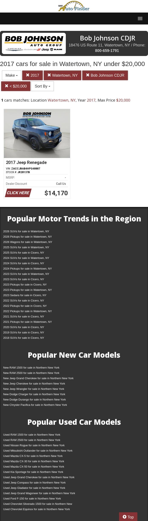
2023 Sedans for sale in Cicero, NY (24, 295)
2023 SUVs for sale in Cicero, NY (23, 279)
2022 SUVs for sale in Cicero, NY (23, 300)
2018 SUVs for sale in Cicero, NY (23, 337)
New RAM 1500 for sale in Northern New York (31, 367)
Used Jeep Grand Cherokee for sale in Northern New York (39, 477)
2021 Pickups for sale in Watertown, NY (27, 321)
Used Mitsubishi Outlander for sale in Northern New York (37, 450)
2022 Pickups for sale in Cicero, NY (25, 305)
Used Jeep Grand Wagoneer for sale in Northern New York (39, 493)
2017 (32, 75)
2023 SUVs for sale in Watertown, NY (26, 274)
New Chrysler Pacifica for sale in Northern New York (35, 404)
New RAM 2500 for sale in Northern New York (31, 373)
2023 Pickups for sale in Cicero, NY (25, 284)
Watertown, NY (62, 75)
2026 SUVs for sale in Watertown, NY (26, 231)
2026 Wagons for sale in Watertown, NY (27, 242)
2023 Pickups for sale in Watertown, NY (27, 289)
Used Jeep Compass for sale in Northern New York (34, 482)
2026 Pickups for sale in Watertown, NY (27, 236)
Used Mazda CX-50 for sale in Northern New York (33, 466)
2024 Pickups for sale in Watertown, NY (27, 268)
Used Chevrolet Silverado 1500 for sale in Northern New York (37, 504)
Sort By (42, 86)
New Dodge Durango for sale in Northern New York (34, 399)
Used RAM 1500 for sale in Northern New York (31, 434)
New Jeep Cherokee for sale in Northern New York (34, 383)
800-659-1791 (107, 51)
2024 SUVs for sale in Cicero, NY (23, 263)
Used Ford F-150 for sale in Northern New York (32, 498)
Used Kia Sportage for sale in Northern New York (33, 472)
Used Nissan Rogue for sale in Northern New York (34, 445)
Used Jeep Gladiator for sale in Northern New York (34, 487)
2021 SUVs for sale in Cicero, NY (23, 316)
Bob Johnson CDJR (105, 75)
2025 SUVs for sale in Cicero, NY (23, 252)
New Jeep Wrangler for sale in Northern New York (33, 388)
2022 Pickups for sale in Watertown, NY (27, 311)
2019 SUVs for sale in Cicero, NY (23, 332)
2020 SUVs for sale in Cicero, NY (23, 327)
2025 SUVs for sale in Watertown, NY (26, 247)
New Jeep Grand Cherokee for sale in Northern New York (38, 378)
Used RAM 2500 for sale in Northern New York (31, 440)
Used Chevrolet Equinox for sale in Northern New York (36, 509)
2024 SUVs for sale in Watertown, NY (26, 258)
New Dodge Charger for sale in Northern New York (34, 394)
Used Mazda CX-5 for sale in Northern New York (33, 456)
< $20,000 (16, 86)
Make (12, 75)
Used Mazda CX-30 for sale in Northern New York (33, 461)
